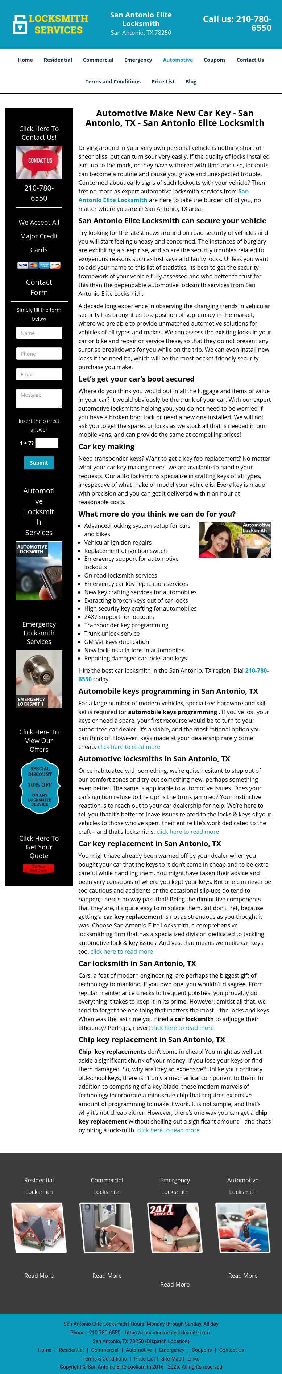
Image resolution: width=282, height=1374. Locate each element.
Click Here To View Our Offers (39, 740)
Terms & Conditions (105, 1359)
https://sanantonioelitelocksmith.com (167, 1333)
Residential (58, 59)
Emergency (138, 59)
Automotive (178, 59)
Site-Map (171, 1359)
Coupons (214, 59)
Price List (163, 81)
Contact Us (250, 59)
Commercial (98, 59)
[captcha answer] (46, 443)
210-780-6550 (253, 23)
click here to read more (129, 747)
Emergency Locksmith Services (39, 633)
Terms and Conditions (113, 81)
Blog (191, 81)
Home (25, 59)
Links (193, 1359)
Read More (39, 1276)
